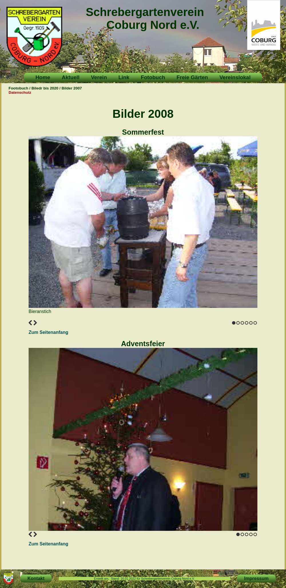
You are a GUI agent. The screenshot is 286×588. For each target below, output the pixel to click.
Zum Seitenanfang (48, 332)
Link (123, 77)
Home (42, 77)
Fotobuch (153, 77)
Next (35, 322)
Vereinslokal (235, 77)
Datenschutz (20, 92)
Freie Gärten (192, 77)
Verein (99, 77)
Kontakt (36, 578)
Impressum (256, 578)
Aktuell (71, 77)
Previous (30, 322)
